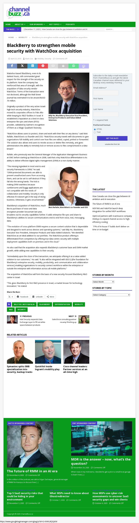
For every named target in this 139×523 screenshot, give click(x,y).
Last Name (98, 109)
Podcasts (70, 24)
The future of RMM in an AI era (106, 204)
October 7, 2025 (58, 500)
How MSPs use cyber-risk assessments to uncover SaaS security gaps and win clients (110, 496)
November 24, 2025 (81, 467)
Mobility (40, 58)
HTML (99, 129)
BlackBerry (44, 304)
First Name (98, 98)
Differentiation (62, 304)
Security (48, 58)
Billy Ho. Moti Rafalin (24, 304)
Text (99, 132)
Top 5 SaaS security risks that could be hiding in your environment (25, 496)
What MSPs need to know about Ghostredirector (69, 494)
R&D (11, 309)
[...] (37, 482)
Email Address (100, 87)
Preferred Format (101, 125)
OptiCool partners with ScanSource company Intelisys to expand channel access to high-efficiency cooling (112, 219)
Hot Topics (54, 24)
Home (8, 24)
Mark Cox (29, 58)
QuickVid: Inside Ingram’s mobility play (47, 368)
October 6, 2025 (101, 503)
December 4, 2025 (16, 475)
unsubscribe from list (112, 144)
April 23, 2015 (16, 58)
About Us (19, 24)
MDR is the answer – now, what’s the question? (101, 461)
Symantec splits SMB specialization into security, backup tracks (19, 369)
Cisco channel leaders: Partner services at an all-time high (75, 369)
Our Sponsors (36, 24)
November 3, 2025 (16, 503)
